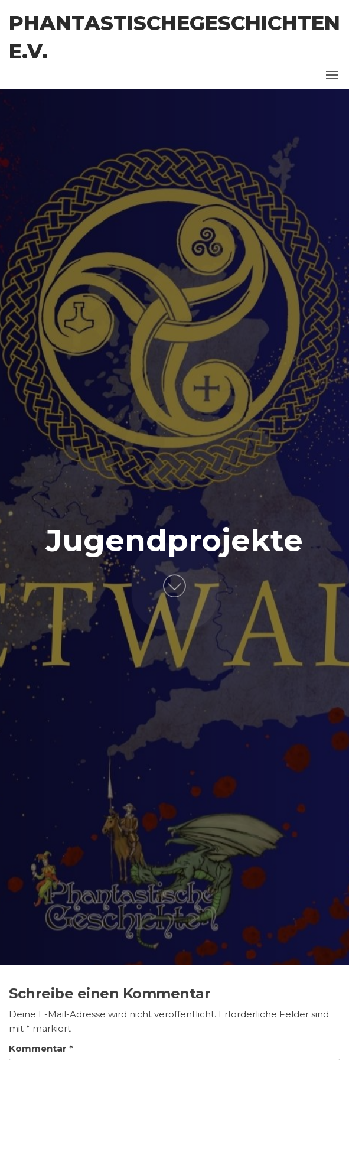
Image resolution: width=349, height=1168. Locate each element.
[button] (332, 75)
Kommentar (41, 1048)
